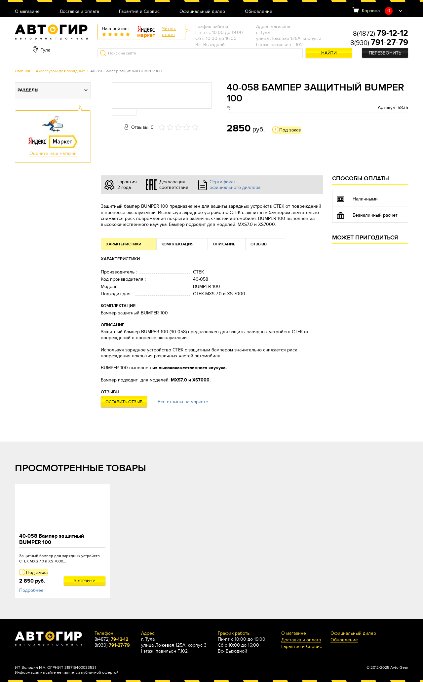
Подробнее (31, 590)
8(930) (379, 43)
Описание (224, 244)
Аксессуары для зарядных (60, 71)
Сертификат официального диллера (235, 184)
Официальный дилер (202, 11)
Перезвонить (385, 53)
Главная (22, 71)
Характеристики (123, 244)
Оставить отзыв (123, 402)
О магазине (27, 11)
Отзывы (258, 244)
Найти (329, 53)
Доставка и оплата (79, 11)
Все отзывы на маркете (183, 402)
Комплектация (178, 244)
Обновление (258, 11)
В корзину (84, 581)
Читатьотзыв (169, 31)
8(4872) (380, 34)
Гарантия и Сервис (139, 11)
